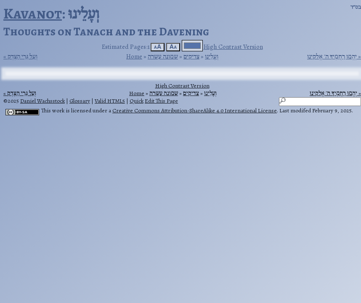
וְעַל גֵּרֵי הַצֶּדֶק (22, 56)
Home (134, 56)
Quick (136, 101)
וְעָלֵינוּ (211, 56)
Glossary (79, 101)
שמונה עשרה (163, 56)
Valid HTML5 (110, 101)
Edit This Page (161, 101)
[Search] (320, 101)
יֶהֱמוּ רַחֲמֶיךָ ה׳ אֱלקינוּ (332, 56)
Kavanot (32, 13)
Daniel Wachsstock (42, 101)
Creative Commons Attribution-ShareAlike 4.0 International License (194, 110)
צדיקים (191, 56)
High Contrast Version (233, 46)
